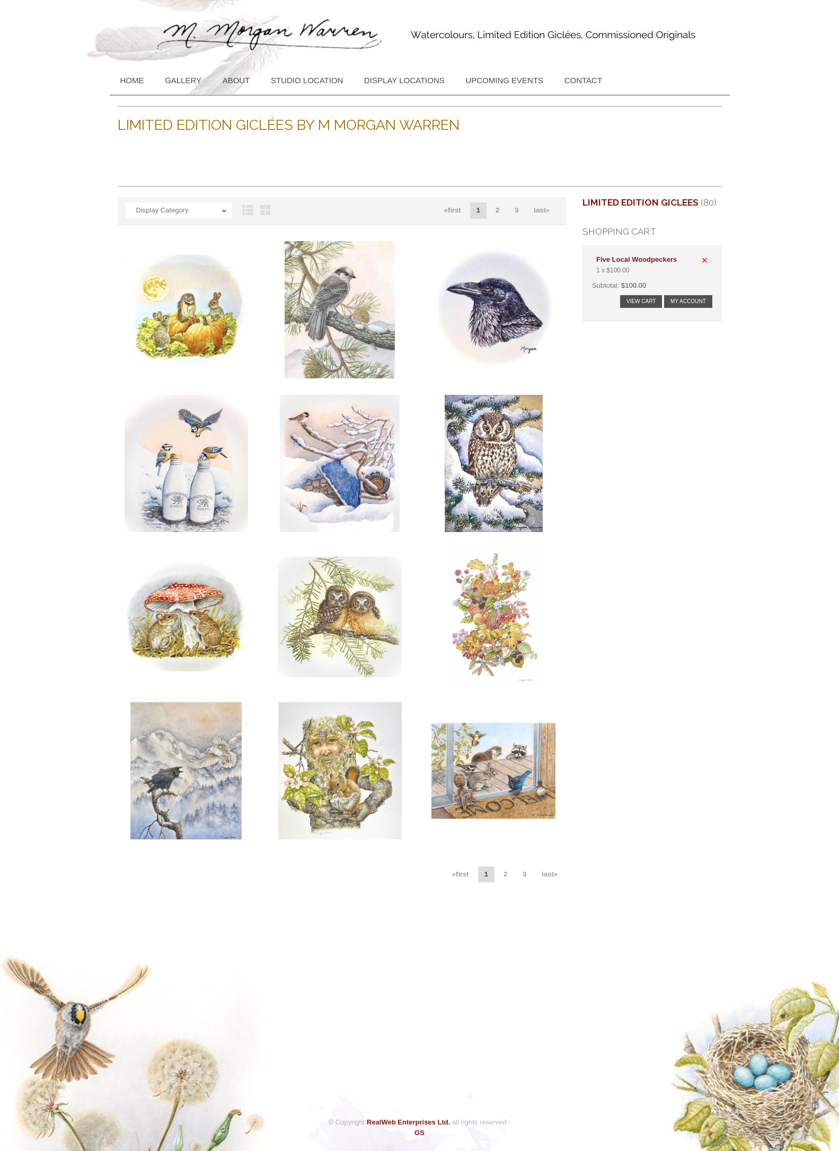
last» (542, 210)
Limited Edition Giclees (640, 202)
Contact (583, 80)
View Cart (641, 301)
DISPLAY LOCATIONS (404, 80)
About (236, 80)
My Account (688, 301)
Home (132, 80)
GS (419, 1133)
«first (452, 210)
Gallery (183, 80)
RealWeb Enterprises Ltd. (408, 1122)
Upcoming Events (504, 80)
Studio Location (307, 80)
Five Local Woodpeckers (636, 259)
